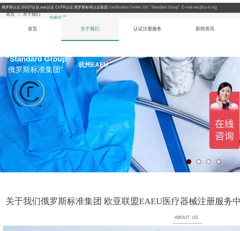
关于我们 (31, 14)
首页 (10, 14)
